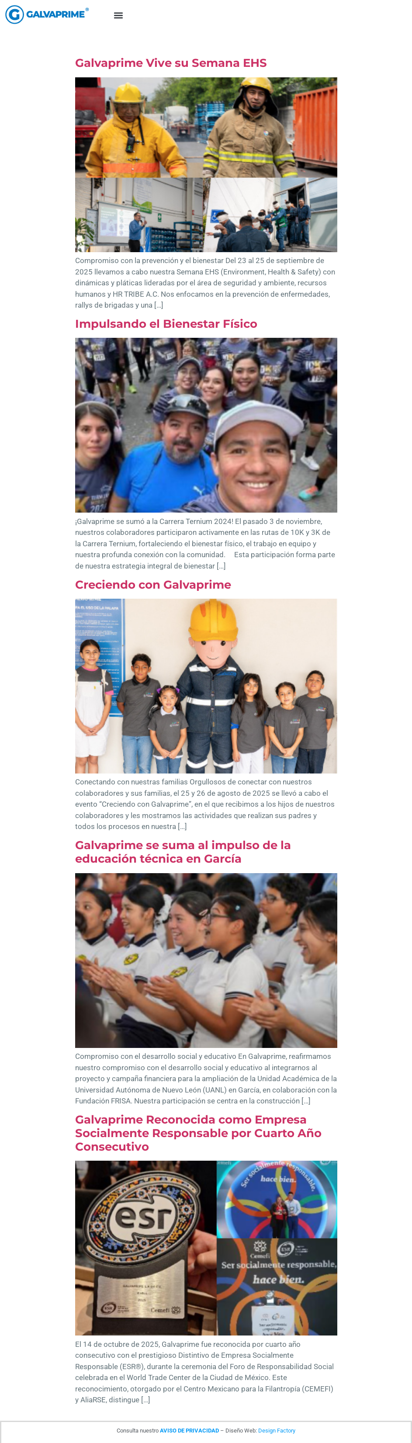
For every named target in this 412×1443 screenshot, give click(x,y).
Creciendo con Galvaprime (153, 585)
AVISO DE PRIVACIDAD (189, 1430)
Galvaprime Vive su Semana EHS (171, 63)
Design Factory (276, 1430)
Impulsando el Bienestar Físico (166, 324)
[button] (118, 15)
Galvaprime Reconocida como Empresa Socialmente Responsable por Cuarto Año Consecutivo (198, 1133)
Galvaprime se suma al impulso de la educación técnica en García (183, 852)
